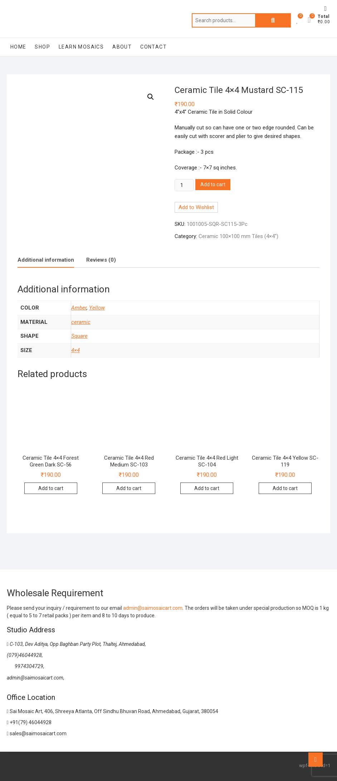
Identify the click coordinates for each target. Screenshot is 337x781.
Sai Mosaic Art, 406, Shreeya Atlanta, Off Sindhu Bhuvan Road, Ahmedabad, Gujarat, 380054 (112, 711)
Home (18, 47)
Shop (42, 47)
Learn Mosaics (81, 47)
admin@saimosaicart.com (152, 608)
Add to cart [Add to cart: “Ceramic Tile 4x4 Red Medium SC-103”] (128, 488)
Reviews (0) (101, 260)
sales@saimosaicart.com (37, 733)
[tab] (46, 260)
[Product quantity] (184, 185)
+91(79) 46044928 (29, 722)
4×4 (75, 350)
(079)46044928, (25, 655)
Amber (79, 308)
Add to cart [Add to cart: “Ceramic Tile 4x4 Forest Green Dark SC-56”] (50, 488)
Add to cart (212, 184)
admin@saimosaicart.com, (35, 678)
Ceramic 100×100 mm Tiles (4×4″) (238, 236)
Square (79, 336)
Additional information (46, 260)
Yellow (97, 308)
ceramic (81, 322)
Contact (153, 47)
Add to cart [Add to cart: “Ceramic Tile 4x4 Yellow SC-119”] (285, 488)
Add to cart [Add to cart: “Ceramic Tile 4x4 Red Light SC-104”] (206, 488)
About (122, 47)
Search (273, 20)
